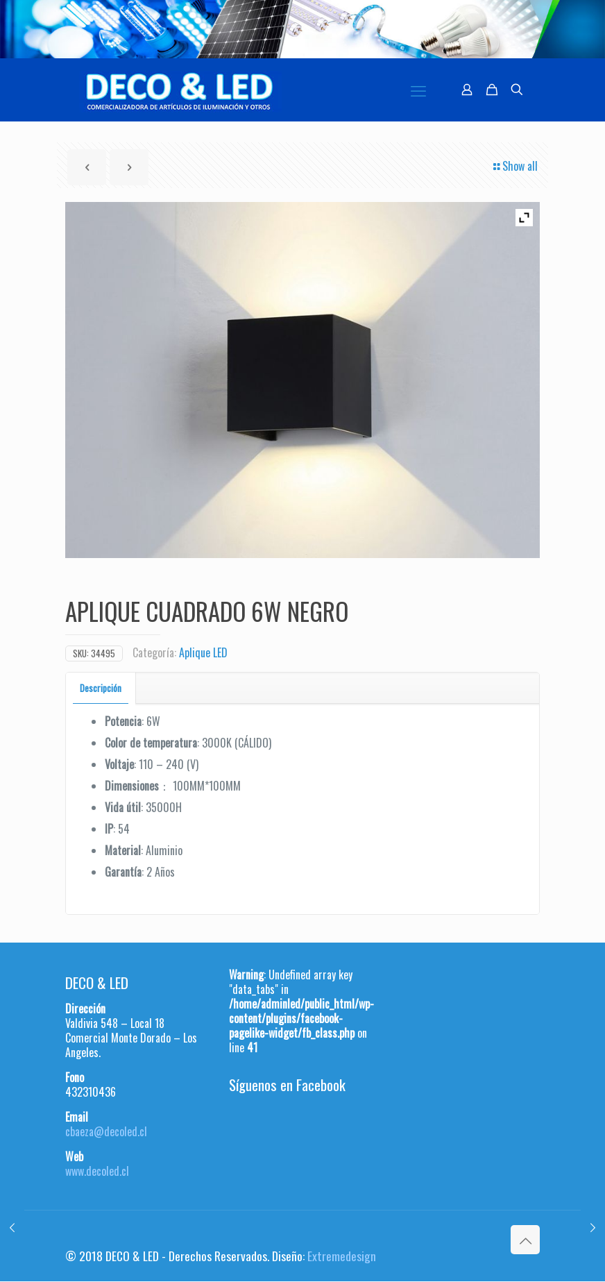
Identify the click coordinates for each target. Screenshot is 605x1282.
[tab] (101, 688)
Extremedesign (341, 1256)
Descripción (100, 688)
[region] (302, 29)
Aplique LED (203, 652)
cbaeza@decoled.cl (106, 1131)
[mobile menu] (418, 89)
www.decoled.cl (97, 1171)
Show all (514, 166)
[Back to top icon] (525, 1239)
